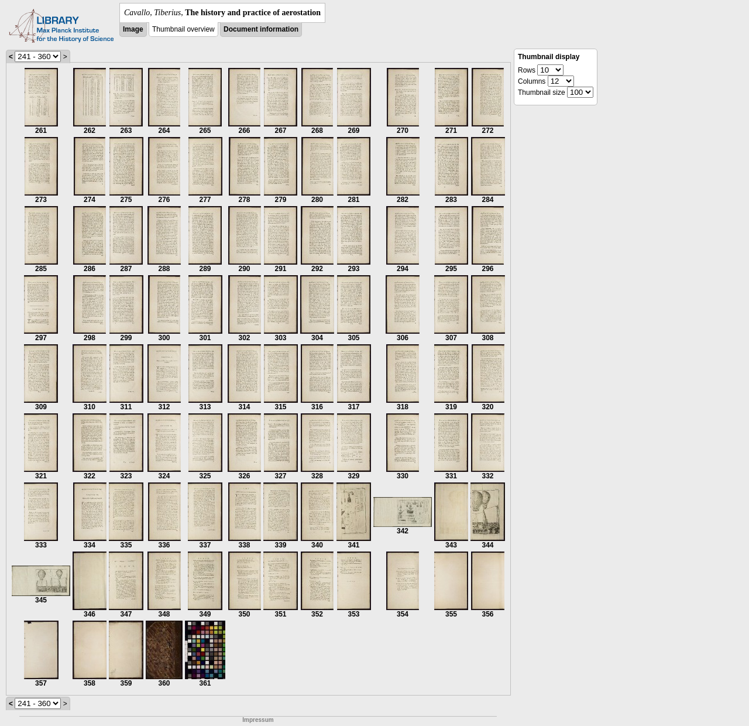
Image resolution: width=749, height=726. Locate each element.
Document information (261, 29)
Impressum (257, 720)
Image (133, 29)
